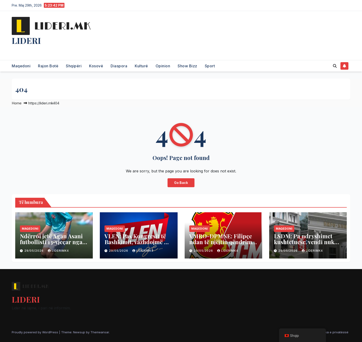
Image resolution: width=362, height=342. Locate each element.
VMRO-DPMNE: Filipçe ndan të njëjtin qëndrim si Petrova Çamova (220, 241)
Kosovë (96, 66)
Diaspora (119, 66)
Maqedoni (21, 66)
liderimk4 (58, 250)
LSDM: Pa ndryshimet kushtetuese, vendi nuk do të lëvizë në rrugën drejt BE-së (304, 244)
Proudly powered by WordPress (35, 332)
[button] (335, 66)
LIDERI (26, 40)
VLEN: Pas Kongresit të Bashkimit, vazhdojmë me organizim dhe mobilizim (138, 241)
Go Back (181, 182)
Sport (210, 66)
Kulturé (141, 66)
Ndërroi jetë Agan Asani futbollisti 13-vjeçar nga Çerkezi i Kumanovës (51, 241)
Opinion (163, 66)
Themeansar (99, 332)
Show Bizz (187, 66)
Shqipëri (74, 66)
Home (17, 103)
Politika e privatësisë (333, 332)
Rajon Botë (48, 66)
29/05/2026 (34, 250)
